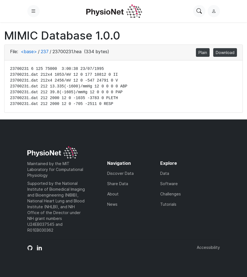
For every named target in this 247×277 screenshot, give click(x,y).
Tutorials (168, 204)
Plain (202, 52)
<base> (29, 51)
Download (225, 52)
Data (164, 173)
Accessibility (208, 247)
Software (169, 183)
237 (45, 51)
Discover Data (120, 173)
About (113, 194)
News (112, 204)
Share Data (117, 183)
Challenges (170, 194)
